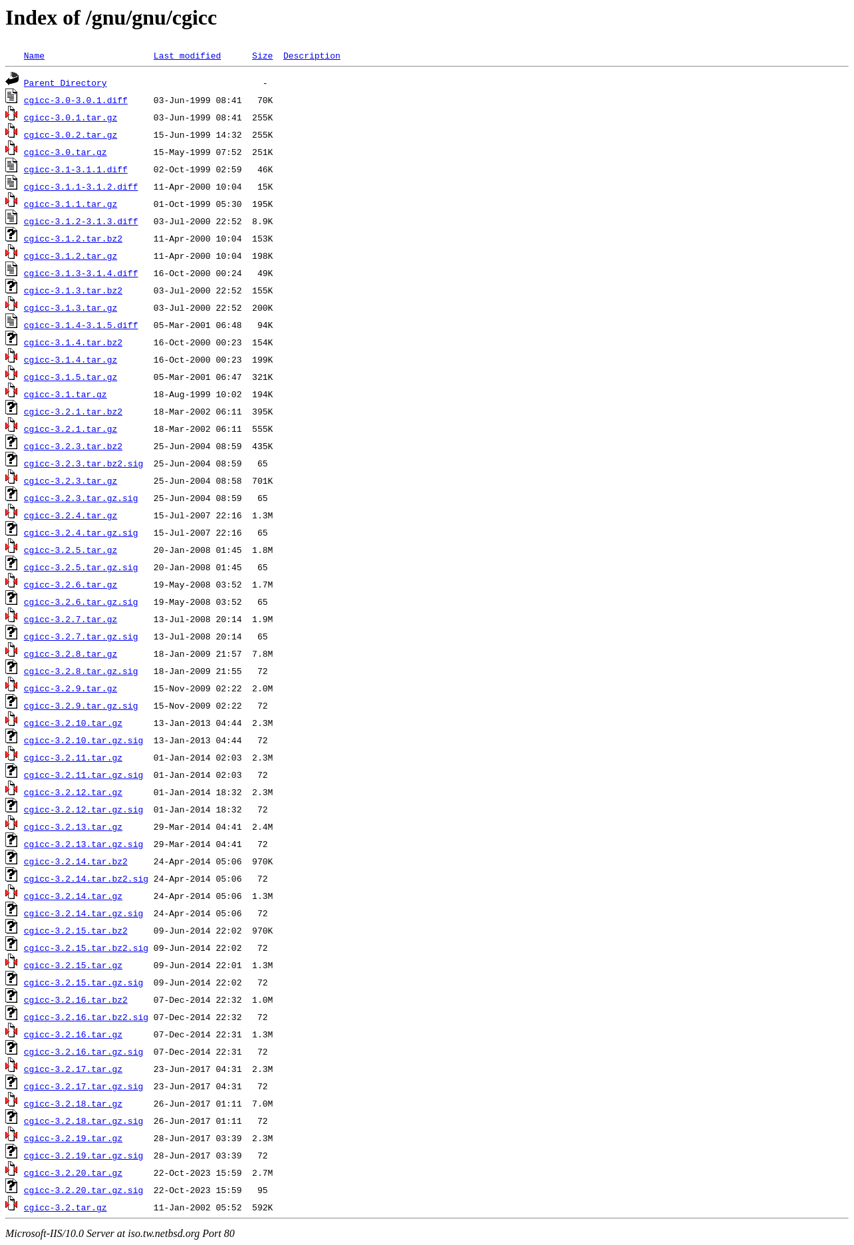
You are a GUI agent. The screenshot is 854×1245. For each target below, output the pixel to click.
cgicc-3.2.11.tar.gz (73, 757)
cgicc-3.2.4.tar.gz (70, 515)
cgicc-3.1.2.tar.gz (70, 256)
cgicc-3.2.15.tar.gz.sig (83, 982)
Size (262, 55)
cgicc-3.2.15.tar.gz (73, 965)
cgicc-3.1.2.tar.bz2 (73, 238)
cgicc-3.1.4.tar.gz (70, 359)
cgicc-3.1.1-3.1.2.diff (81, 186)
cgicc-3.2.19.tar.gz (73, 1138)
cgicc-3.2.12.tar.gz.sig (83, 809)
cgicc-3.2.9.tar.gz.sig (81, 705)
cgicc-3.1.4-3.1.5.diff (81, 325)
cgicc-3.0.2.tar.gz (70, 134)
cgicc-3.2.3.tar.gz (70, 480)
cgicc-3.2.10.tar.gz (73, 723)
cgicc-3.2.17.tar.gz (73, 1069)
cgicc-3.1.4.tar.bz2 (73, 342)
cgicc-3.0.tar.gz (65, 152)
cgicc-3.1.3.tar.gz (70, 307)
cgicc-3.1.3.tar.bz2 (73, 290)
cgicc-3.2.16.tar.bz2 (76, 999)
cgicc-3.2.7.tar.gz (70, 619)
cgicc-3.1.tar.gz (65, 394)
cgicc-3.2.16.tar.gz (73, 1034)
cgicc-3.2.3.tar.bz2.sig (83, 463)
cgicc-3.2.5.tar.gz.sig (81, 567)
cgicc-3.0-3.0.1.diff (76, 100)
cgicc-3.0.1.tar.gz (70, 117)
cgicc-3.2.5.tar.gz (70, 550)
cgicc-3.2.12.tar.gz (73, 792)
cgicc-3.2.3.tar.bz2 (73, 446)
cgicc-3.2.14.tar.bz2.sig (86, 878)
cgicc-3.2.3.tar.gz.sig (81, 498)
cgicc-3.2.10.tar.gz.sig (83, 740)
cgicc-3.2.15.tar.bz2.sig (86, 948)
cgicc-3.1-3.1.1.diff (76, 169)
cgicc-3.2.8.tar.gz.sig (81, 671)
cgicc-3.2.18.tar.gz (73, 1103)
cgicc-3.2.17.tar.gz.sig (83, 1086)
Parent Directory (65, 83)
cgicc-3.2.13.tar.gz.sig (83, 844)
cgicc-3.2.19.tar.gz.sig (83, 1155)
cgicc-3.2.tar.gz (65, 1207)
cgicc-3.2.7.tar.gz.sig (81, 636)
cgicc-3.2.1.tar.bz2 (73, 411)
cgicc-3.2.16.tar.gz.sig (83, 1051)
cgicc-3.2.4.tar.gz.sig (81, 532)
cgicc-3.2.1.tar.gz (70, 429)
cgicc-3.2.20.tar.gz (73, 1172)
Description (312, 55)
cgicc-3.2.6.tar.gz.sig (81, 602)
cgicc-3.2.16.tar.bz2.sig (86, 1017)
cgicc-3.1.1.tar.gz (70, 204)
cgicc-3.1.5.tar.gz (70, 377)
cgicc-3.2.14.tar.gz (73, 896)
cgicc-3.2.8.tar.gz (70, 653)
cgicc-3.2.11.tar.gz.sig (83, 775)
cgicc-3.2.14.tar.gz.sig (83, 913)
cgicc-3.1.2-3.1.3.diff (81, 221)
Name (34, 55)
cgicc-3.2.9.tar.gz (70, 688)
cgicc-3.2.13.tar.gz (73, 826)
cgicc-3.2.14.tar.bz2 (76, 861)
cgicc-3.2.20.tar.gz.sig (83, 1190)
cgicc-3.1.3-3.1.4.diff (81, 273)
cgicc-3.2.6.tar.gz (70, 584)
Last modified (187, 55)
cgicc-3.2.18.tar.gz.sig (83, 1121)
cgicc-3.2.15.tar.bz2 (76, 930)
